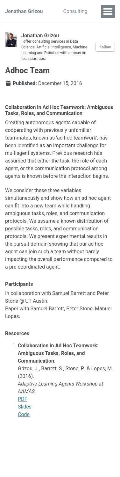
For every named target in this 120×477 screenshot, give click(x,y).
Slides (25, 407)
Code (24, 414)
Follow (105, 47)
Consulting (75, 11)
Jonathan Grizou (24, 11)
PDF (22, 399)
